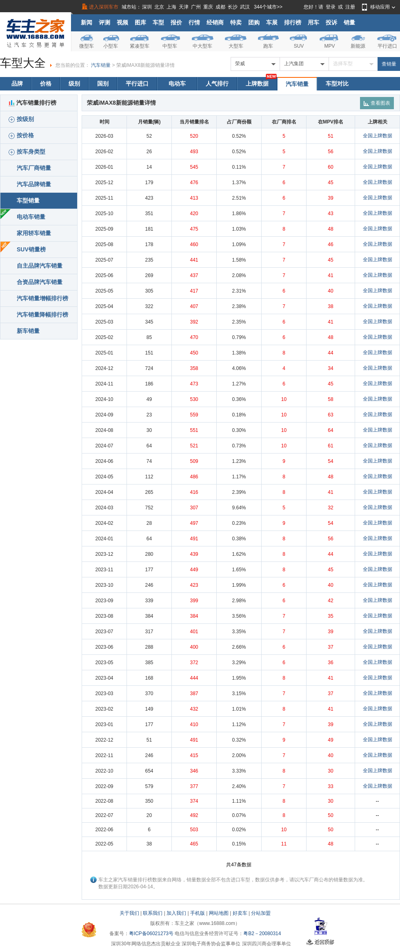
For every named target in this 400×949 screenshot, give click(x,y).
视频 (122, 22)
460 (194, 244)
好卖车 (240, 913)
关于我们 (129, 913)
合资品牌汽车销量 (39, 282)
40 (330, 291)
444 (194, 678)
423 (194, 585)
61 (330, 446)
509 (194, 461)
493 (194, 151)
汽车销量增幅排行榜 (42, 298)
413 (194, 198)
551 (194, 430)
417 (194, 291)
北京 (159, 7)
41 (330, 275)
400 (194, 647)
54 (330, 461)
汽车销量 (101, 65)
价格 (45, 83)
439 (194, 554)
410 (194, 724)
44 (330, 353)
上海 (171, 7)
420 (194, 213)
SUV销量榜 (31, 249)
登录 (331, 7)
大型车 (236, 46)
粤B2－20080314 (262, 933)
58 (330, 399)
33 (330, 786)
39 (330, 198)
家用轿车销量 (34, 233)
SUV (299, 46)
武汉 (245, 7)
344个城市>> (268, 7)
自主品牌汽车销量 (39, 265)
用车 (313, 22)
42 (330, 600)
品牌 (17, 83)
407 (194, 306)
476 (194, 182)
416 (194, 492)
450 (194, 353)
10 (284, 399)
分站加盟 (261, 913)
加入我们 (176, 913)
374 (194, 801)
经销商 (215, 22)
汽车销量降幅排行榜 (42, 314)
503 (194, 829)
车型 (158, 22)
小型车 (110, 46)
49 (330, 740)
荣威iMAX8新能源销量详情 (145, 65)
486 (194, 477)
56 (330, 151)
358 (194, 368)
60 (330, 167)
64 (330, 430)
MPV (329, 46)
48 (330, 229)
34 (330, 368)
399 (194, 600)
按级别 (21, 119)
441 (194, 260)
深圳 (147, 7)
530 (194, 399)
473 (194, 384)
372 (194, 662)
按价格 (21, 135)
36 (330, 662)
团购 (254, 22)
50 (330, 815)
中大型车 (202, 46)
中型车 (169, 46)
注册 (350, 7)
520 (194, 136)
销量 (349, 22)
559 (194, 415)
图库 (140, 22)
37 (330, 647)
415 (194, 755)
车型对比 (337, 83)
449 (194, 569)
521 (194, 446)
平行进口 (387, 46)
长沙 (233, 7)
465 (194, 844)
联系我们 (152, 913)
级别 (74, 83)
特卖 (236, 22)
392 (194, 322)
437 (194, 275)
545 (194, 167)
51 (330, 136)
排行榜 (292, 22)
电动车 (177, 83)
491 (194, 539)
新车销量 (28, 331)
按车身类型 (27, 151)
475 (194, 229)
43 (330, 213)
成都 (220, 7)
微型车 (86, 46)
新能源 (358, 46)
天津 (184, 7)
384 (194, 616)
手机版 (197, 913)
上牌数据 (257, 83)
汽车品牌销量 (34, 184)
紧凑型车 (139, 46)
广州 (196, 7)
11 (284, 844)
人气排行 (217, 83)
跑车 (268, 46)
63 (330, 415)
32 (330, 508)
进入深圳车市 (103, 7)
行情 (194, 22)
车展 (272, 22)
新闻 (86, 22)
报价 (176, 22)
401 (194, 631)
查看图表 (377, 103)
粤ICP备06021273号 (151, 933)
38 (330, 306)
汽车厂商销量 (34, 168)
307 (194, 508)
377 (194, 786)
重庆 (208, 7)
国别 (103, 83)
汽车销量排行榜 (32, 102)
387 (194, 693)
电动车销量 (31, 217)
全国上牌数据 (377, 136)
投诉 (331, 22)
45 (330, 182)
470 (194, 337)
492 (194, 815)
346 (194, 771)
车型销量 (28, 200)
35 (330, 616)
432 (194, 709)
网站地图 (219, 913)
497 (194, 523)
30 (330, 771)
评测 (104, 22)
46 (330, 244)
